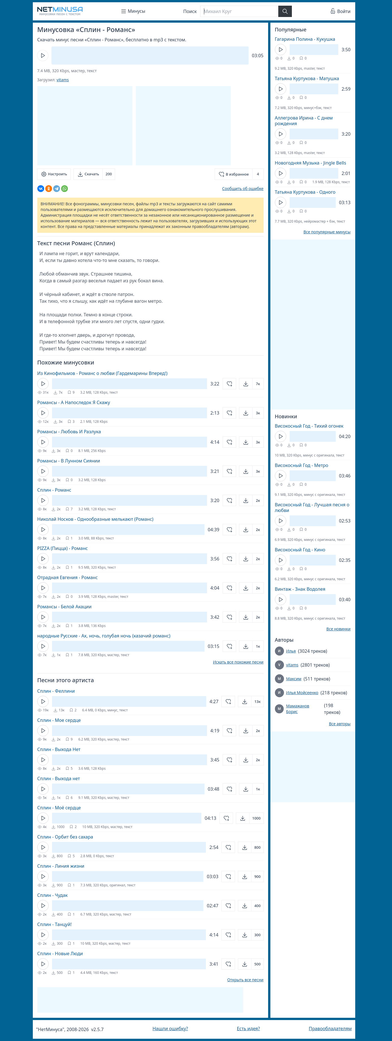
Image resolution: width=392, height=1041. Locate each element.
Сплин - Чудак (52, 895)
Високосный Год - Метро (301, 465)
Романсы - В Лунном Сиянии (68, 461)
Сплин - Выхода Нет (59, 749)
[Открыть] (251, 383)
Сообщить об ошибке (242, 188)
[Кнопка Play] (42, 55)
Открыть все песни (245, 979)
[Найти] (285, 11)
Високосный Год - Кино (300, 550)
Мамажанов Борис (297, 708)
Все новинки (338, 629)
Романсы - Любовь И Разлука (69, 431)
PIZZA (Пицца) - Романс (62, 548)
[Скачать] (94, 174)
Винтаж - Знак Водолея (300, 589)
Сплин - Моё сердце (59, 807)
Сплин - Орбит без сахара (65, 837)
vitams (63, 79)
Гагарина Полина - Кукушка (305, 39)
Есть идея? (248, 1028)
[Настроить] (53, 174)
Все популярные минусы (327, 231)
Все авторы (340, 723)
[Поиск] (239, 11)
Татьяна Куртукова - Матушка (307, 78)
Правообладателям (330, 1028)
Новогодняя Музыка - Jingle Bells (310, 163)
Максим (293, 678)
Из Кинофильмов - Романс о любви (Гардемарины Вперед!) (102, 373)
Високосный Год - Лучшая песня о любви (312, 507)
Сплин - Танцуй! (54, 924)
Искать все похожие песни (238, 662)
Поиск (190, 11)
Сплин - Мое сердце (59, 720)
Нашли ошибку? (170, 1028)
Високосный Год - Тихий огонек (309, 426)
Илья (291, 651)
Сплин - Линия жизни (60, 866)
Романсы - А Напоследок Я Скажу (73, 402)
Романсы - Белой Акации (64, 606)
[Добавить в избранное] (239, 174)
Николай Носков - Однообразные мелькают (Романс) (95, 519)
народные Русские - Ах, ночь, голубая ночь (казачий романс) (104, 636)
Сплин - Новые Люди (60, 953)
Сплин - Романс (54, 490)
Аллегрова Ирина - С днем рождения (304, 120)
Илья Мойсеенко (302, 692)
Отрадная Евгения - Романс (67, 577)
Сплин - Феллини (56, 691)
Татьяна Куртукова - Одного (305, 192)
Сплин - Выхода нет (58, 778)
